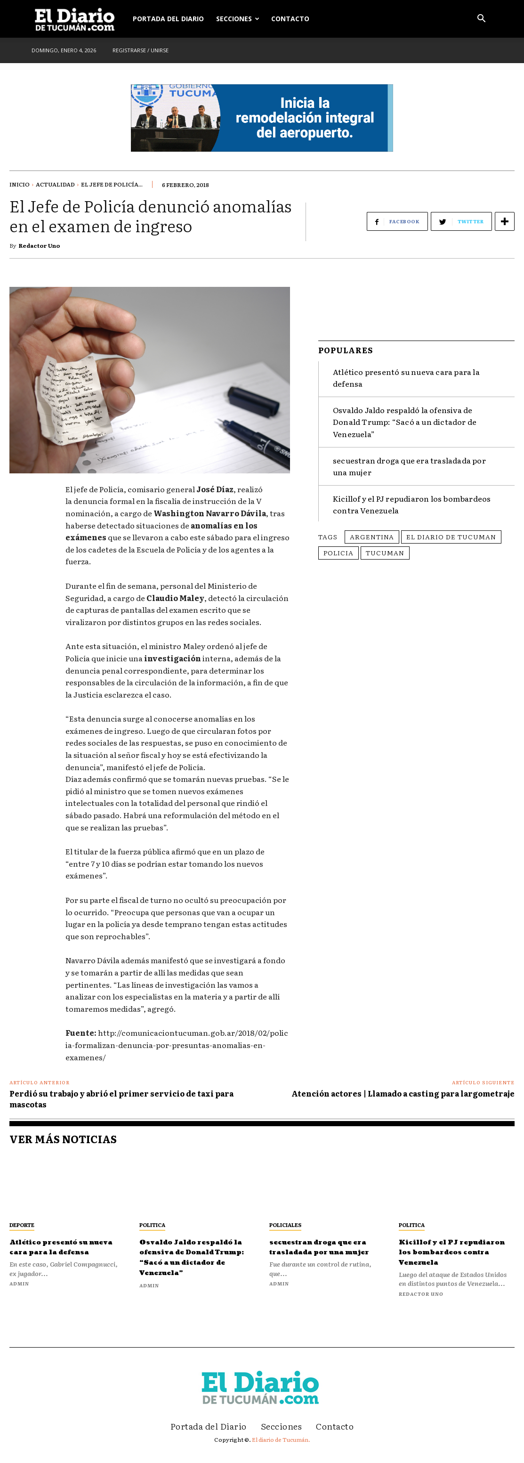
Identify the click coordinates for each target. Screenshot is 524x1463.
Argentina (372, 532)
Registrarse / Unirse (141, 50)
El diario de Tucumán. (281, 1449)
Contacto (290, 18)
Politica (152, 1224)
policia (338, 548)
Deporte (21, 1224)
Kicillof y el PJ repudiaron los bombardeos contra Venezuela (449, 1257)
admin (19, 1293)
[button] (481, 19)
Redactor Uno (39, 245)
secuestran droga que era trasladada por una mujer (324, 1252)
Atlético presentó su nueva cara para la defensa (62, 1252)
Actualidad (55, 184)
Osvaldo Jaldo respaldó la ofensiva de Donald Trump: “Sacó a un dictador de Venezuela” (404, 418)
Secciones (237, 18)
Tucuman (385, 548)
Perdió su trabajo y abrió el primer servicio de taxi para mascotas (121, 1098)
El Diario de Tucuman (451, 532)
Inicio (19, 184)
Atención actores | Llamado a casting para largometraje (403, 1093)
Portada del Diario (168, 18)
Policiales (285, 1224)
